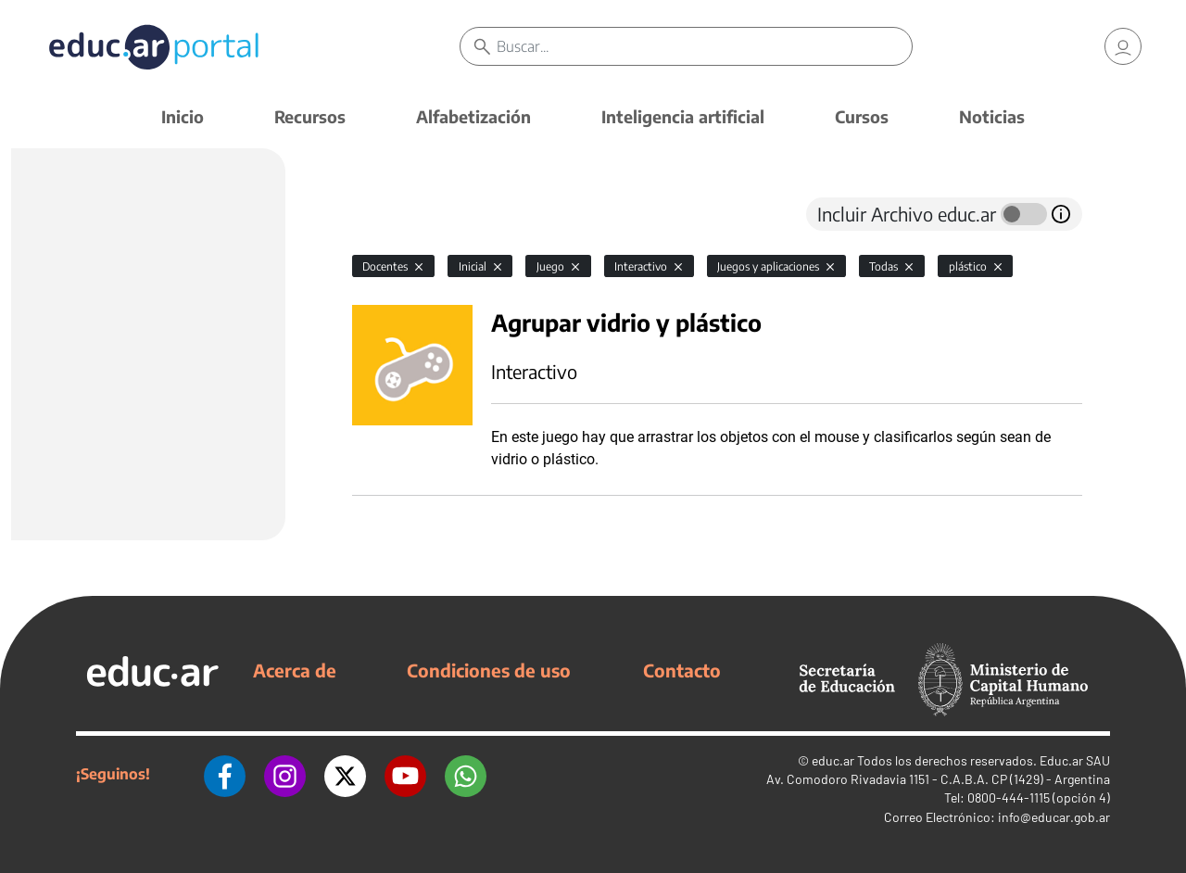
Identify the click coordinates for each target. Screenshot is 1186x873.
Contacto (682, 670)
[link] (1123, 46)
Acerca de (294, 670)
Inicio (182, 116)
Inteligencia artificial (682, 116)
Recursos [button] (310, 116)
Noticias (992, 116)
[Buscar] (704, 46)
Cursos (862, 116)
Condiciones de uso (489, 670)
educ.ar (833, 760)
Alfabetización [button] (473, 116)
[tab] (389, 214)
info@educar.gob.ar (1054, 817)
